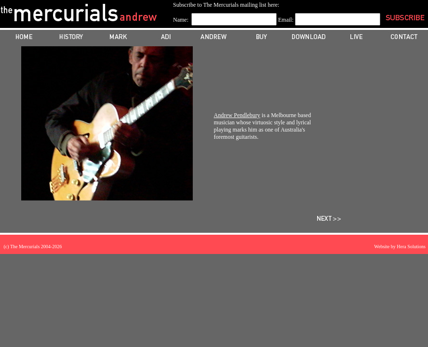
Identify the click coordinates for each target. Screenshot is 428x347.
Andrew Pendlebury (237, 115)
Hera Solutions (411, 246)
